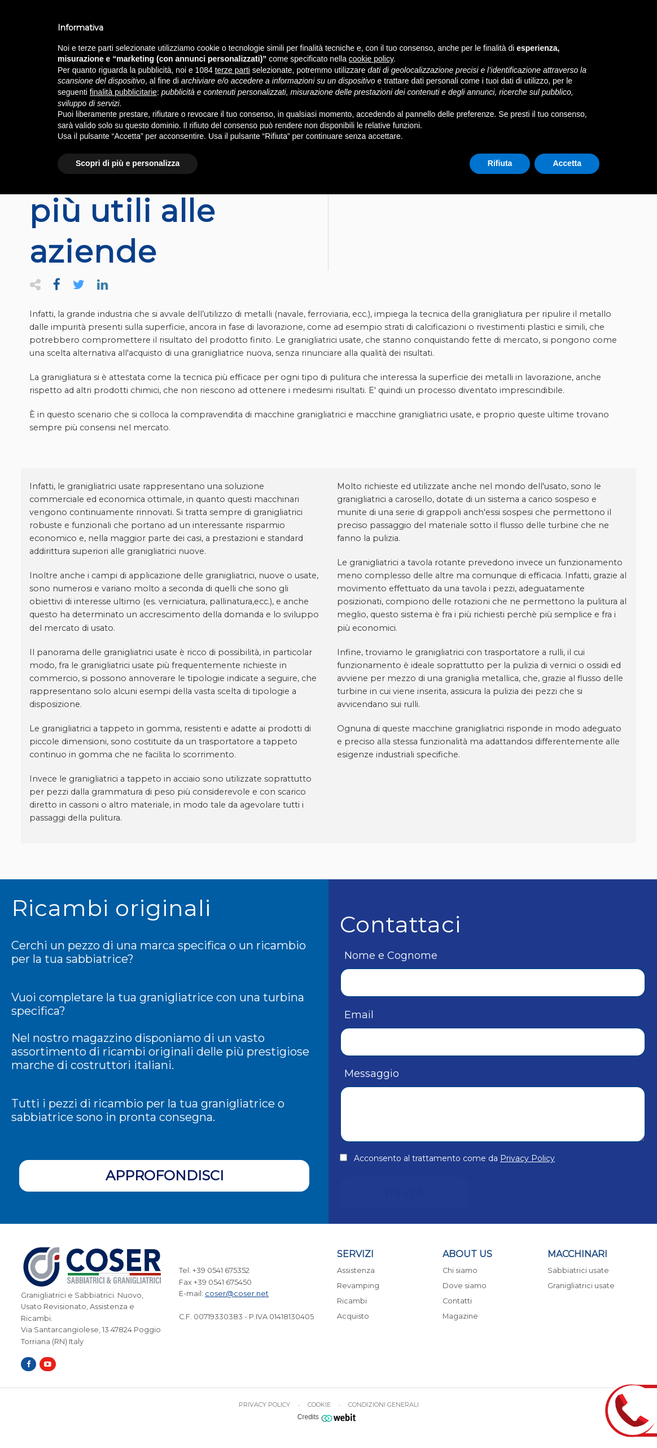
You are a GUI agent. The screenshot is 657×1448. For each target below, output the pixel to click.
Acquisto (353, 1316)
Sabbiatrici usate (578, 1270)
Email (359, 1015)
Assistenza (356, 1270)
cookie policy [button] (371, 58)
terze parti (232, 70)
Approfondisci (165, 1175)
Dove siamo (465, 1285)
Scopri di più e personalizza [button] (127, 163)
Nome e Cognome (390, 955)
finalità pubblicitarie (123, 92)
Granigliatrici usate (581, 1285)
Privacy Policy (527, 1158)
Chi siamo (460, 1270)
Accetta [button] (567, 163)
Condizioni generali (383, 1404)
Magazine (460, 1316)
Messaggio (371, 1073)
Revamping (358, 1285)
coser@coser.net (237, 1293)
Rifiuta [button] (500, 163)
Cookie (319, 1404)
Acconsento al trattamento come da (454, 1158)
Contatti (457, 1301)
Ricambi (352, 1301)
